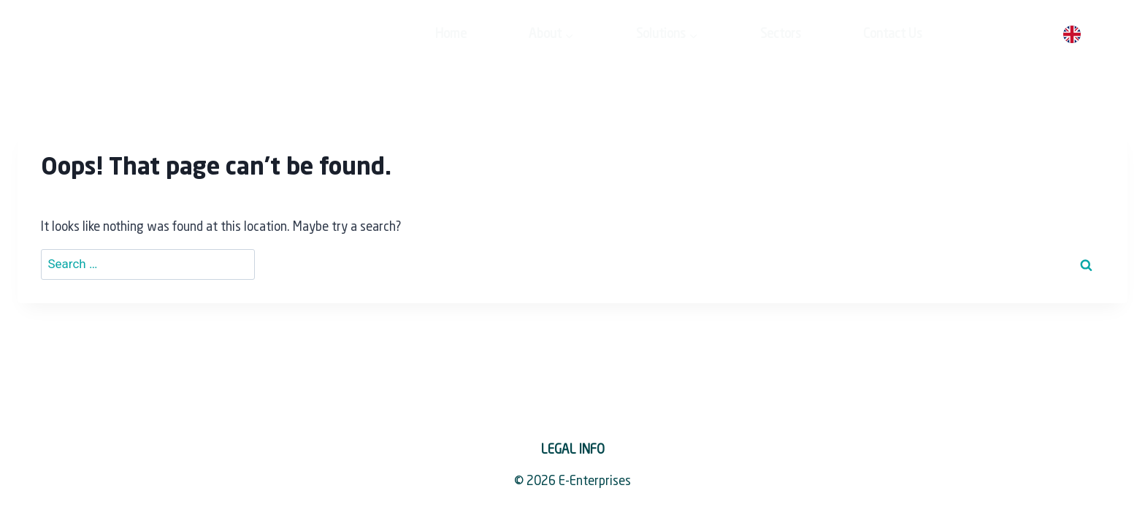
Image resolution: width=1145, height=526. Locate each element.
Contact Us (786, 34)
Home (345, 34)
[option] (1107, 35)
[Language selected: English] (1095, 35)
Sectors (674, 34)
